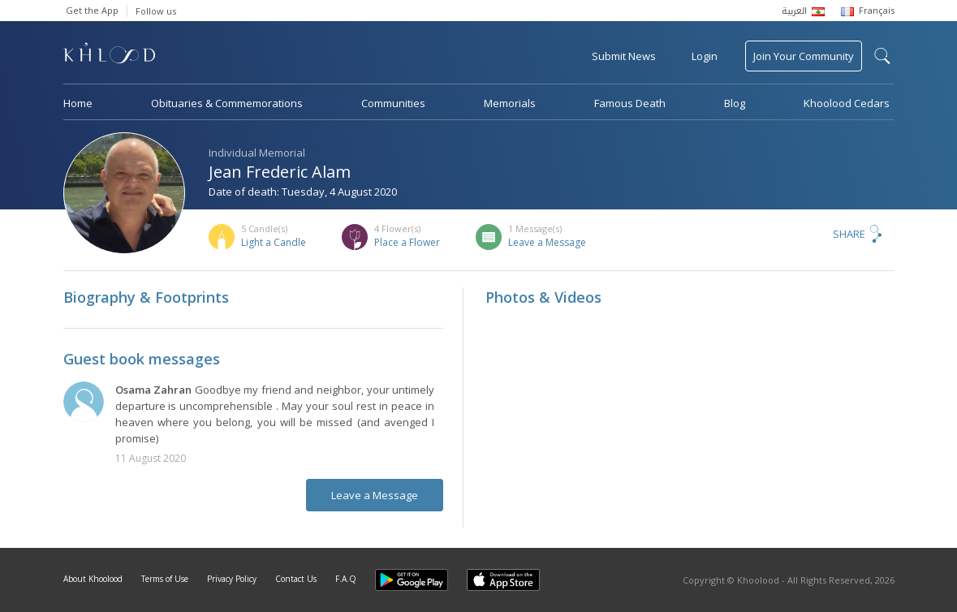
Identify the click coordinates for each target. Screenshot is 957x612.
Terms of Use (164, 578)
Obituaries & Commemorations (227, 103)
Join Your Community (803, 56)
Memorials (510, 103)
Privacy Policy (231, 578)
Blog (734, 103)
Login (705, 56)
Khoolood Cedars (847, 103)
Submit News (624, 56)
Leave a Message (547, 242)
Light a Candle (273, 242)
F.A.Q (345, 578)
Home (78, 103)
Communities (393, 103)
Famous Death (630, 103)
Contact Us (296, 578)
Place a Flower (407, 242)
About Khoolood (93, 578)
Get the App (92, 10)
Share (849, 233)
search (882, 56)
